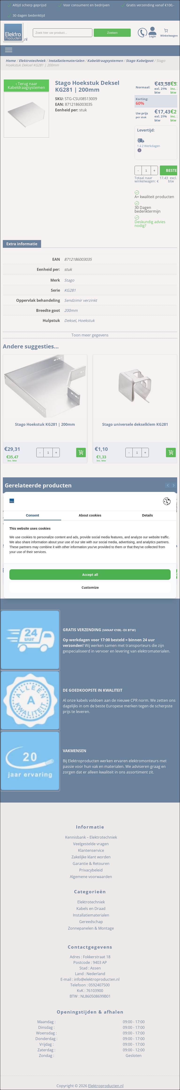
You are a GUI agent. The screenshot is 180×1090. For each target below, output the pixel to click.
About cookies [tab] (90, 515)
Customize (90, 587)
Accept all (90, 574)
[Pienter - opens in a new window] (167, 501)
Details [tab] (147, 515)
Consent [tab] (32, 515)
